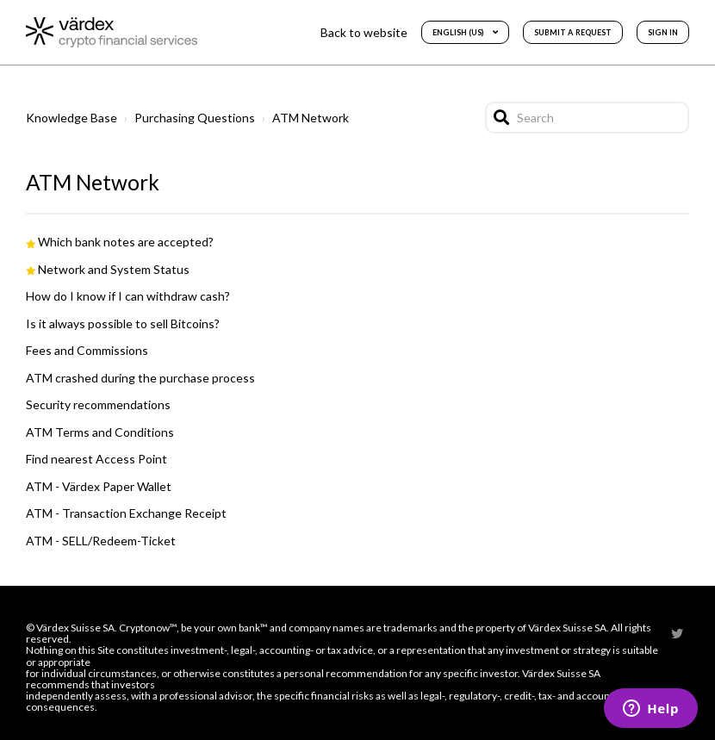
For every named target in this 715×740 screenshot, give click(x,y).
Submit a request (573, 32)
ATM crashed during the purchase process (140, 377)
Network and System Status (114, 269)
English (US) (458, 32)
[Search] (587, 118)
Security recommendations (98, 404)
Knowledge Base (71, 117)
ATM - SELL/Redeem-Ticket (101, 540)
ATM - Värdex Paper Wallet (98, 486)
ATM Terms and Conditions (100, 432)
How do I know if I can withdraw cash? (128, 296)
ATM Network (310, 117)
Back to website (363, 32)
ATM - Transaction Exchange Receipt (126, 513)
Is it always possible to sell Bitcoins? (123, 323)
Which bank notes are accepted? (126, 241)
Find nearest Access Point (96, 458)
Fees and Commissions (87, 350)
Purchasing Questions (194, 117)
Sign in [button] (663, 32)
